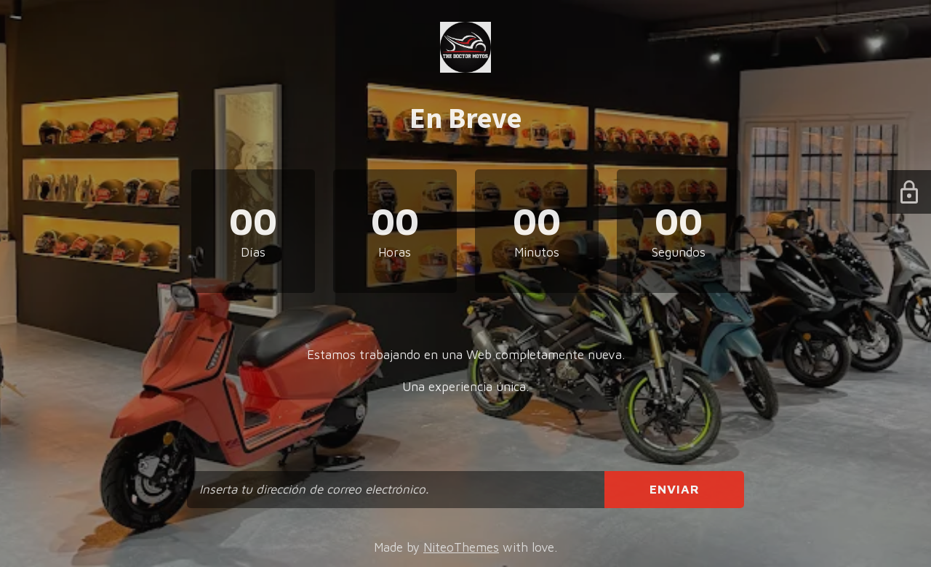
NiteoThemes (461, 547)
